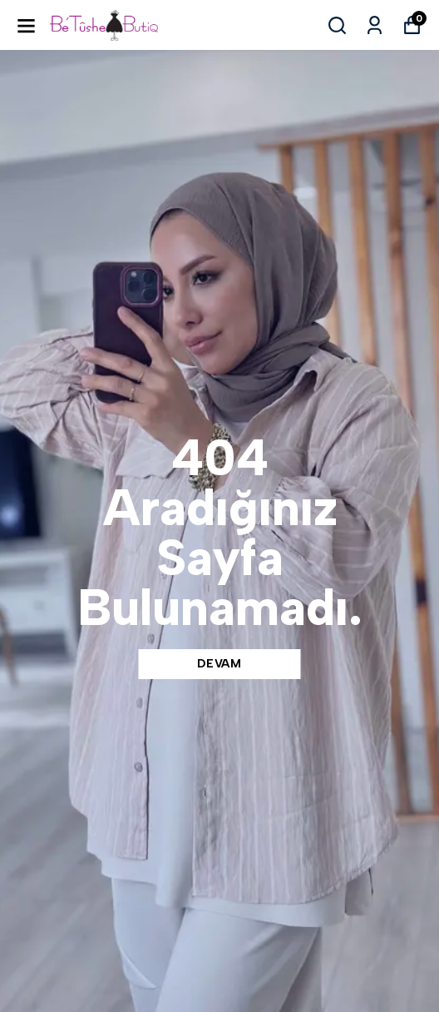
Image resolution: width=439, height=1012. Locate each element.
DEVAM (219, 664)
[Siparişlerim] (374, 25)
